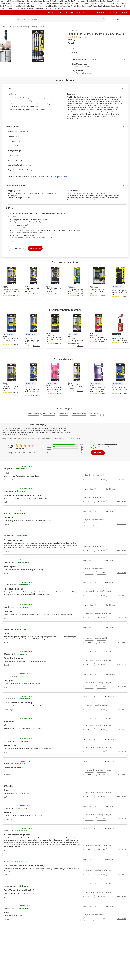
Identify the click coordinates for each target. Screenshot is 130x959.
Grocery (83, 1)
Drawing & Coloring (38, 27)
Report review (121, 479)
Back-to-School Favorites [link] (79, 413)
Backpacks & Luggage (24, 3)
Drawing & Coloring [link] (33, 413)
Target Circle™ (50, 12)
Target (4, 27)
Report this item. (61, 177)
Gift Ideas (119, 3)
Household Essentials (94, 1)
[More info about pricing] (116, 43)
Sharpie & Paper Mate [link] (49, 413)
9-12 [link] (101, 413)
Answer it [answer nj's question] (13, 241)
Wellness (12, 3)
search (104, 19)
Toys (48, 3)
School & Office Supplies (95, 3)
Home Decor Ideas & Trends (87, 6)
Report (40, 222)
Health (6, 3)
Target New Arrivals (69, 6)
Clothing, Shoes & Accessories (26, 1)
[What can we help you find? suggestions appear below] (60, 19)
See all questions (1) (17, 248)
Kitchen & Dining (48, 1)
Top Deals (102, 6)
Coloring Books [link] (63, 413)
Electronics (54, 3)
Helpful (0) (22, 227)
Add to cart (73, 53)
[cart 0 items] (125, 19)
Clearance (58, 6)
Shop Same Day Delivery (26, 8)
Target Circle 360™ (82, 12)
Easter (11, 1)
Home (40, 1)
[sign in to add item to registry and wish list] (125, 59)
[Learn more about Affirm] (98, 72)
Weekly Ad (113, 12)
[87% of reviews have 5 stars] (65, 445)
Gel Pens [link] (93, 413)
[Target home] (4, 19)
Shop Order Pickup (9, 8)
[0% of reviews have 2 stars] (65, 451)
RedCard (45, 8)
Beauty (109, 1)
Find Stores (62, 8)
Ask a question (35, 248)
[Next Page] (102, 415)
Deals (52, 6)
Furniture (77, 1)
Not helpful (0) (33, 222)
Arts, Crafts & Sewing (22, 27)
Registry (39, 8)
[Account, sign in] (114, 19)
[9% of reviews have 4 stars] (65, 447)
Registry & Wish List (99, 12)
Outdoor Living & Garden (64, 1)
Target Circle (53, 8)
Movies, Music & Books (77, 3)
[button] (117, 286)
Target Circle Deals (113, 6)
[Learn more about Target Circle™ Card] (98, 65)
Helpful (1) (25, 222)
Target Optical (44, 6)
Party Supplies (110, 3)
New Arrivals (4, 1)
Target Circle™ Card (66, 12)
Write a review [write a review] (97, 452)
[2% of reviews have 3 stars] (65, 449)
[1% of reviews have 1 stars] (65, 453)
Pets (6, 6)
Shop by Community (31, 6)
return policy (76, 200)
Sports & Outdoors (39, 3)
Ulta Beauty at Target (16, 6)
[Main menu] (10, 19)
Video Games (63, 3)
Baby (105, 1)
